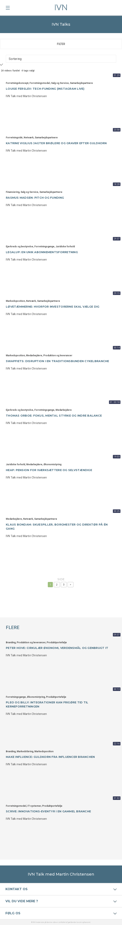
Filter (61, 44)
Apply (7, 66)
